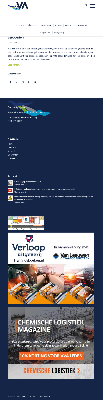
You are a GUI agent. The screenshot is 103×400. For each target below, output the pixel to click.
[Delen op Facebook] (10, 82)
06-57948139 (16, 121)
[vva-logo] (43, 6)
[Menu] (91, 6)
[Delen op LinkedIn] (29, 82)
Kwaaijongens (45, 396)
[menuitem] (84, 6)
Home (10, 143)
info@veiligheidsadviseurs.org (23, 117)
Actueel (11, 151)
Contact (11, 158)
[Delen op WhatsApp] (23, 82)
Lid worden (13, 154)
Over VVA (12, 147)
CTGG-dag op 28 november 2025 (27, 181)
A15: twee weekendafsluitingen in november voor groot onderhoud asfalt (44, 189)
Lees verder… (14, 64)
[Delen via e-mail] (35, 82)
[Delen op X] (16, 82)
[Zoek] (84, 6)
